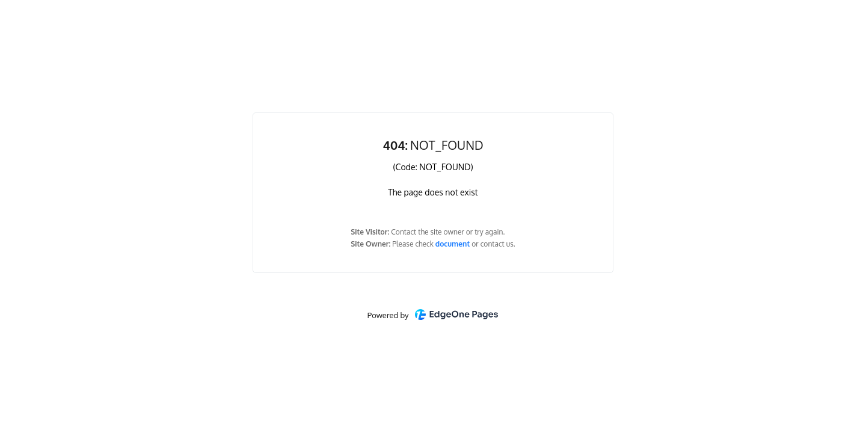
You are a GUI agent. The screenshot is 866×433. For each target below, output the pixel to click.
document (453, 243)
